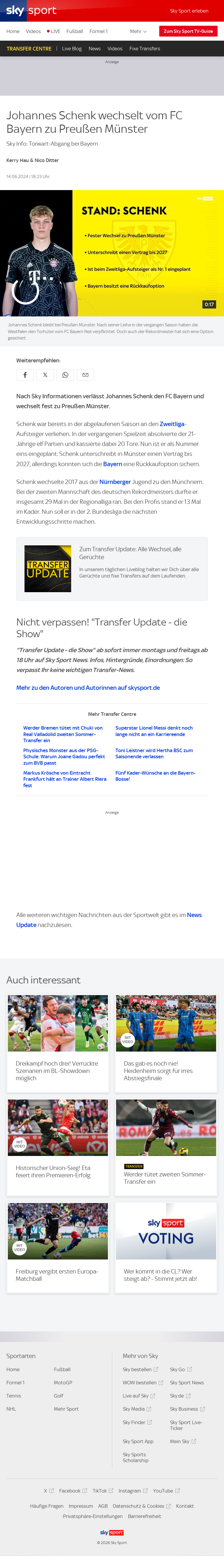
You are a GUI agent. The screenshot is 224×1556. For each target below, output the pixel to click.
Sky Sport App (138, 1441)
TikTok (102, 1492)
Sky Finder (136, 1423)
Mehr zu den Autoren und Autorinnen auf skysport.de (88, 687)
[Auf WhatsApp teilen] (65, 375)
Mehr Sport (66, 1409)
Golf (58, 1396)
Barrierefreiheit (144, 1516)
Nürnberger (115, 481)
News (95, 48)
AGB (103, 1506)
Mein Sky (182, 1442)
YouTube (165, 1492)
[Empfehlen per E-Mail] (85, 375)
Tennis (13, 1396)
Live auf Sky (138, 1397)
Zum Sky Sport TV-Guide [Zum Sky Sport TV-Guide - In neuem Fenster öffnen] (188, 31)
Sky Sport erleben (189, 11)
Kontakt (185, 1506)
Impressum (81, 1506)
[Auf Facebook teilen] (25, 375)
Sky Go (180, 1370)
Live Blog (72, 48)
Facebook (72, 1492)
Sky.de (179, 1397)
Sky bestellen (140, 1370)
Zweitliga (172, 424)
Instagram (132, 1492)
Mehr (139, 31)
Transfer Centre (29, 49)
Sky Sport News (187, 1383)
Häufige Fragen (47, 1506)
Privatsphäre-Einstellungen (93, 1516)
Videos (33, 31)
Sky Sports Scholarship (135, 1457)
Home (13, 31)
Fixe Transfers (145, 48)
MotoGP (63, 1383)
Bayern (112, 464)
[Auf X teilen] (45, 375)
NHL (11, 1409)
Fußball (74, 31)
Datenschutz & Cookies (141, 1507)
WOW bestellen (142, 1384)
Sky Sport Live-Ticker (186, 1425)
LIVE (55, 31)
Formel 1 (99, 31)
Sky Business (186, 1410)
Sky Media (136, 1410)
